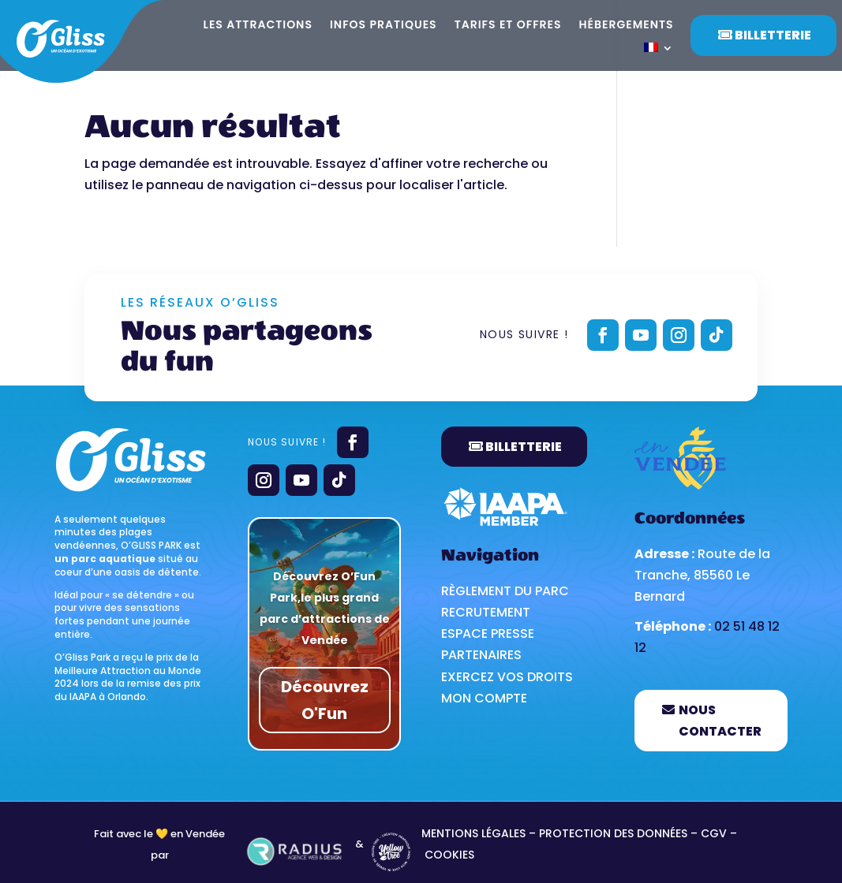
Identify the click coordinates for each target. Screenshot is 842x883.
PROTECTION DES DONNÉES (614, 833)
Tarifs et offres (508, 25)
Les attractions (258, 25)
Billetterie (773, 35)
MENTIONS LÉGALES (473, 833)
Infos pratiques (383, 25)
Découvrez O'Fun (325, 700)
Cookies (449, 855)
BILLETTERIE (523, 447)
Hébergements (626, 25)
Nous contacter (720, 720)
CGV (714, 833)
